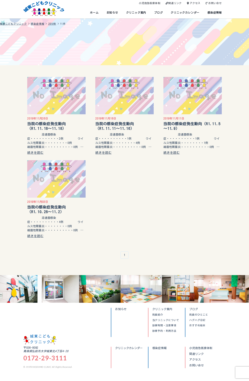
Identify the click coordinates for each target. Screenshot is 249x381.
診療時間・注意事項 (164, 325)
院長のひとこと (198, 315)
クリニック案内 (136, 12)
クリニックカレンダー (185, 12)
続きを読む (35, 152)
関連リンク (175, 3)
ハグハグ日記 (197, 320)
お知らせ (112, 12)
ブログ (158, 12)
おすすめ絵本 (197, 325)
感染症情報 (214, 12)
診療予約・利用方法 (164, 331)
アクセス (195, 3)
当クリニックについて (165, 320)
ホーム (94, 12)
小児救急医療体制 (149, 3)
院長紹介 (157, 315)
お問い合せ (215, 3)
